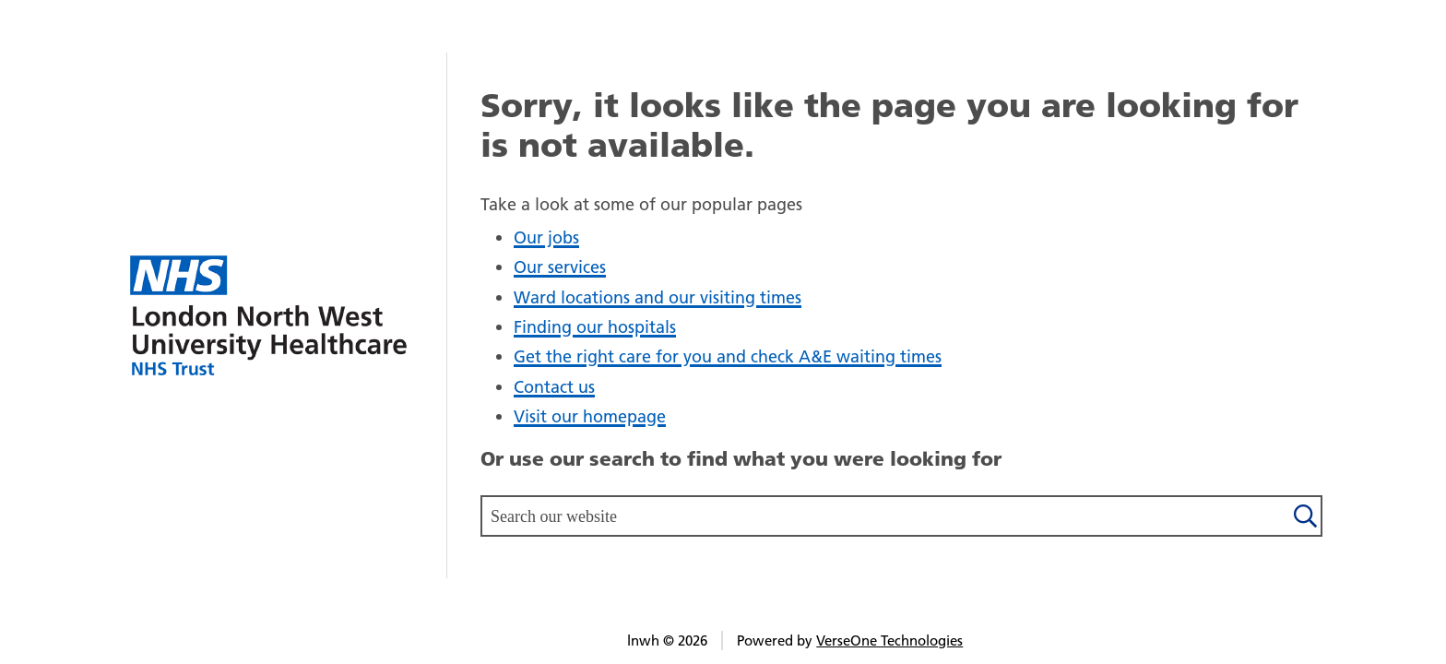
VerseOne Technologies (889, 640)
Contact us (554, 386)
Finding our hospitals (595, 327)
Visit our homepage (590, 416)
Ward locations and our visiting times (657, 297)
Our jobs (546, 237)
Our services (560, 267)
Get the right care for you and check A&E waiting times (728, 356)
